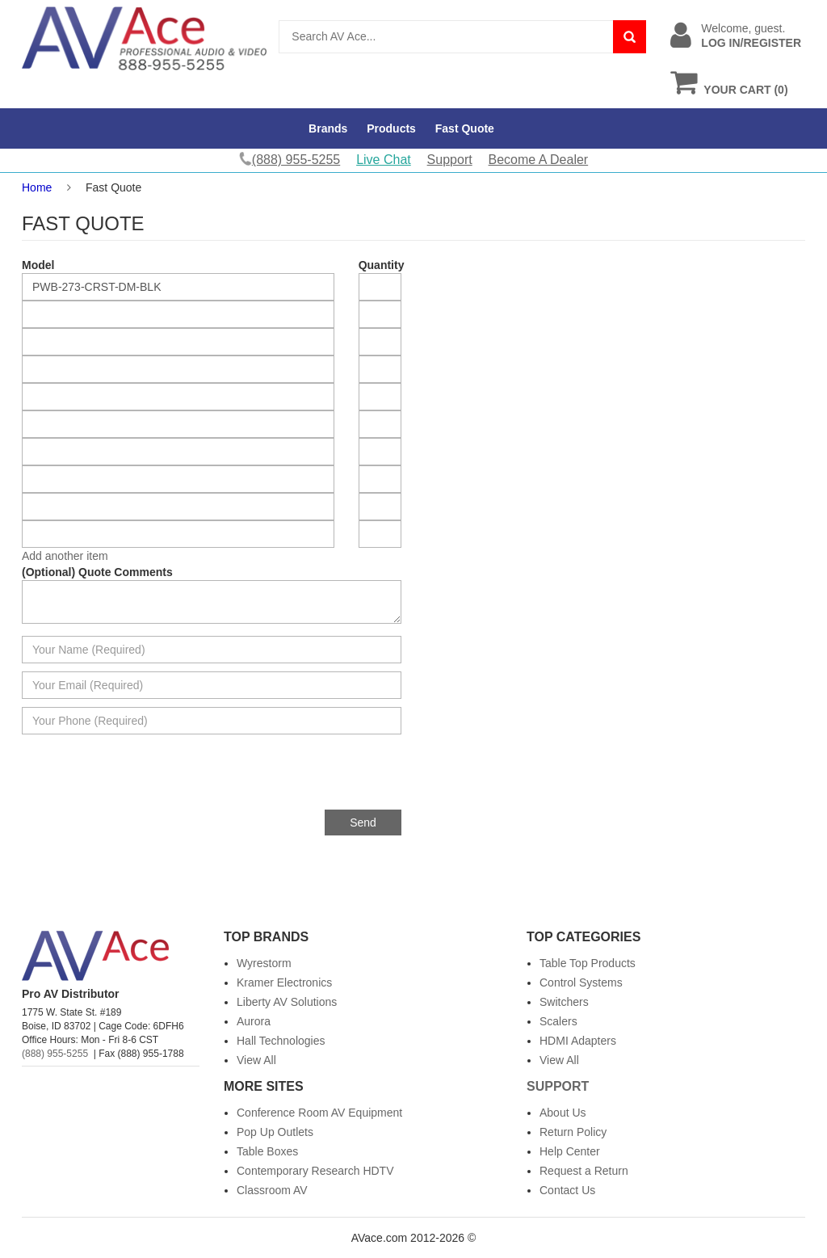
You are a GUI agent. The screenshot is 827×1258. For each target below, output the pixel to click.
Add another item (65, 555)
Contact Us (567, 1190)
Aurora (254, 1021)
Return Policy (573, 1131)
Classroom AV (272, 1190)
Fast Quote (464, 128)
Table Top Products (587, 963)
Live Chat (383, 159)
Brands (328, 128)
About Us (562, 1112)
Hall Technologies (281, 1040)
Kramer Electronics (284, 982)
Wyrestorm (264, 963)
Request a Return (583, 1170)
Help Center (569, 1151)
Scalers (558, 1021)
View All (256, 1060)
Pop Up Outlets (275, 1131)
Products (391, 128)
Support (449, 159)
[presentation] (278, 778)
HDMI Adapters (577, 1040)
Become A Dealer (539, 159)
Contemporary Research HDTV (315, 1170)
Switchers (564, 1001)
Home (37, 187)
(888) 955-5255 (55, 1053)
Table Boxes (267, 1151)
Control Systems (581, 982)
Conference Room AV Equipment (319, 1112)
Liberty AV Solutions (287, 1001)
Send (363, 822)
